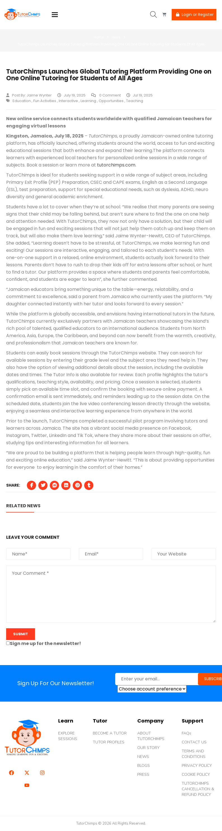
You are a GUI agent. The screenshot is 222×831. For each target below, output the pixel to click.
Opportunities (111, 100)
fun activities (44, 100)
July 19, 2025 (71, 95)
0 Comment (106, 95)
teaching (134, 100)
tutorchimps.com (115, 165)
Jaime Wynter (39, 95)
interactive (68, 100)
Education (22, 100)
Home (99, 37)
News (116, 37)
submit (20, 634)
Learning (88, 100)
